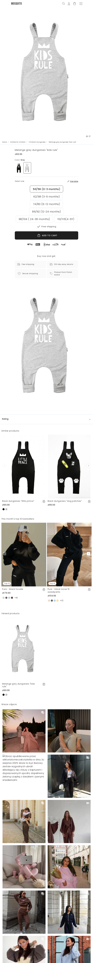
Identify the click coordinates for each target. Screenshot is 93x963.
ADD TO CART (47, 235)
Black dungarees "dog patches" (65, 501)
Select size (24, 957)
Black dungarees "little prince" (18, 501)
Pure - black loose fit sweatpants (59, 590)
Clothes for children (18, 142)
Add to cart (69, 957)
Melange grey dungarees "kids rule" (18, 685)
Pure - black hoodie (12, 589)
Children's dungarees (37, 142)
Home (4, 142)
